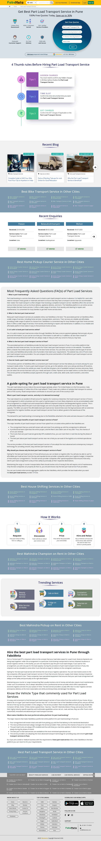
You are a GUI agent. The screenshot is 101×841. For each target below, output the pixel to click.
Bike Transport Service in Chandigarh (82, 197)
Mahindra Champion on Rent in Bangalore (40, 559)
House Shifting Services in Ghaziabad (17, 501)
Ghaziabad (42, 814)
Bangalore (42, 811)
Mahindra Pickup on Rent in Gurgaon (39, 640)
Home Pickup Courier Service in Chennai (18, 272)
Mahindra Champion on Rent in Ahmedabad (18, 559)
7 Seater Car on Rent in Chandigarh (59, 780)
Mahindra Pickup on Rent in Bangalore (39, 631)
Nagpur (42, 821)
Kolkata (42, 824)
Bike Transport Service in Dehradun (38, 202)
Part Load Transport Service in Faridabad (84, 762)
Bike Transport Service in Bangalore (38, 197)
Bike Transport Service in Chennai (16, 202)
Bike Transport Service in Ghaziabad (16, 206)
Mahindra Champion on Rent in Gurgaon (40, 568)
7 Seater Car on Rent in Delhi (38, 784)
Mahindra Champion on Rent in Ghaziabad (18, 568)
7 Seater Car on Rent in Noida (82, 792)
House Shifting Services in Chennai (17, 497)
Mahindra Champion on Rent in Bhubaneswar (62, 559)
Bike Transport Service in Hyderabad (60, 206)
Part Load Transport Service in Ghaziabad (18, 767)
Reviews (25, 805)
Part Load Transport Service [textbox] (72, 27)
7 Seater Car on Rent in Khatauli (17, 792)
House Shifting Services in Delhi (62, 496)
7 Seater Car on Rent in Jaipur (82, 788)
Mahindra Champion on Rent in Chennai (18, 564)
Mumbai (54, 802)
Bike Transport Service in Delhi (62, 201)
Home (12, 802)
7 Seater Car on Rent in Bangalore (40, 780)
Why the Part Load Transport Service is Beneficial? (78, 179)
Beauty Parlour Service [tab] (38, 775)
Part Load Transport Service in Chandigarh (84, 758)
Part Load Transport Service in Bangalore (40, 758)
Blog (13, 805)
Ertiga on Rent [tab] (89, 775)
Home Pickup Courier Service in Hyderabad (62, 276)
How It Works (12, 808)
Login (85, 3)
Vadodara (54, 824)
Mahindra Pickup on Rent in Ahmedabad (17, 631)
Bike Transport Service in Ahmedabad (16, 197)
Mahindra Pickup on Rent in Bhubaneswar (61, 631)
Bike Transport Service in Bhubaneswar (60, 197)
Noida (54, 811)
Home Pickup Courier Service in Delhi (62, 272)
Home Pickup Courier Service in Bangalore (40, 267)
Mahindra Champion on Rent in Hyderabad (62, 568)
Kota (54, 830)
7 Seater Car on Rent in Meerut (39, 792)
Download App (74, 3)
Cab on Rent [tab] (56, 775)
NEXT (73, 47)
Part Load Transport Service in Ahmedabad (18, 758)
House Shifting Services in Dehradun (39, 497)
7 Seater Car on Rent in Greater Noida (17, 789)
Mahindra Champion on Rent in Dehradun (40, 564)
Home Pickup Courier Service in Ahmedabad (18, 267)
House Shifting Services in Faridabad (82, 497)
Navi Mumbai (54, 808)
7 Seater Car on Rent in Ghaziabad (80, 785)
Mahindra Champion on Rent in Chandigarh (84, 559)
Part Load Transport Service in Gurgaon (40, 767)
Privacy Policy (12, 811)
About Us (25, 802)
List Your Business (61, 3)
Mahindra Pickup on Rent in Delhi (61, 635)
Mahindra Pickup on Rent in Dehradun (39, 635)
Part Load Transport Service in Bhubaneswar (62, 758)
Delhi (31, 3)
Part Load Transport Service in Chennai (18, 762)
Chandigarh (42, 818)
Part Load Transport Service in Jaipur (84, 767)
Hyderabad (55, 821)
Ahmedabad (42, 830)
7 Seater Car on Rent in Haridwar (61, 788)
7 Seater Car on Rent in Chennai (83, 780)
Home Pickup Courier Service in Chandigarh (84, 267)
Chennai (42, 827)
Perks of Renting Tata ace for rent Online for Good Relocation (50, 179)
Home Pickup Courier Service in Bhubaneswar (62, 267)
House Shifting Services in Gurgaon (39, 501)
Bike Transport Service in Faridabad (82, 202)
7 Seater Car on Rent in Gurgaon (39, 788)
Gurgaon (54, 805)
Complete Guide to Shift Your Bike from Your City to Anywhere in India (20, 179)
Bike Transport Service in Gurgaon (38, 206)
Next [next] (95, 167)
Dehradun (54, 827)
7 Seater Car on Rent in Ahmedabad (15, 780)
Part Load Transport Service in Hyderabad (62, 767)
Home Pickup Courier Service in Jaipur (84, 276)
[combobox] (72, 27)
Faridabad (54, 814)
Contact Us (25, 808)
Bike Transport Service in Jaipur (84, 205)
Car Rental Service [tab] (72, 775)
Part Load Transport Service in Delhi (62, 762)
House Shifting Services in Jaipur (84, 500)
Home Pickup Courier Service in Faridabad (84, 272)
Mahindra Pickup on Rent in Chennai (17, 635)
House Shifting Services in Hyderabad (60, 501)
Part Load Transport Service (28, 6)
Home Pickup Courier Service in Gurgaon (40, 276)
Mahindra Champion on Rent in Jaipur (84, 568)
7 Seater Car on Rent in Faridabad (62, 784)
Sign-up (90, 3)
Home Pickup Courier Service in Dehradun (40, 272)
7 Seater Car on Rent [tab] (17, 775)
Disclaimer (13, 816)
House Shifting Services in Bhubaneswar (60, 492)
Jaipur (42, 808)
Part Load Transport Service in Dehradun (40, 762)
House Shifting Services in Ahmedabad (17, 492)
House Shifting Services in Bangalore (39, 492)
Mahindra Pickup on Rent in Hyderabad (61, 640)
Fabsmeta (44, 838)
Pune (15, 6)
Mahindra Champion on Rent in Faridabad (84, 564)
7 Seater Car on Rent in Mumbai (61, 792)
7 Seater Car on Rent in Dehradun (18, 784)
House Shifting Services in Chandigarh (82, 492)
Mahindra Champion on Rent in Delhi (62, 564)
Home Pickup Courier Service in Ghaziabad (18, 276)
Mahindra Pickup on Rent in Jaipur (83, 640)
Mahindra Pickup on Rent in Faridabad (83, 635)
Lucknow (54, 818)
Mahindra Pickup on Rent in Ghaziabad (17, 640)
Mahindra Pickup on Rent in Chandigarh (83, 631)
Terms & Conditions (25, 812)
